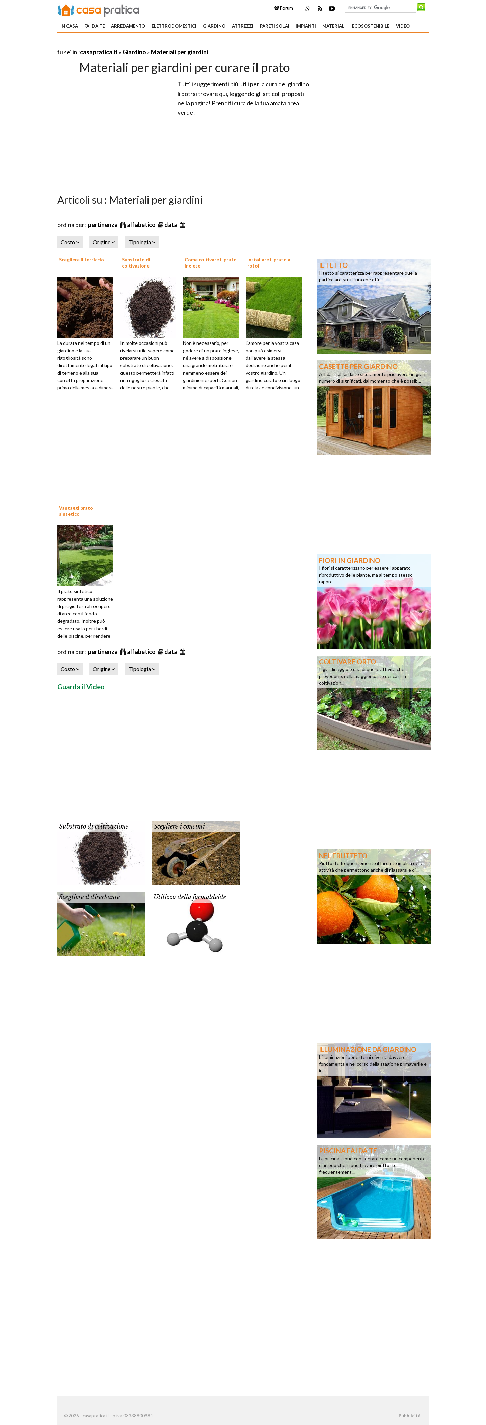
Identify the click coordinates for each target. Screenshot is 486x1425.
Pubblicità (409, 1415)
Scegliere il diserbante (89, 897)
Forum (283, 8)
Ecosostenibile (370, 26)
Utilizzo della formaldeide (190, 897)
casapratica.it (99, 52)
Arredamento (128, 26)
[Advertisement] (136, 43)
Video (403, 26)
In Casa (69, 26)
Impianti (306, 26)
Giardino (214, 26)
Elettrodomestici (174, 26)
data (171, 224)
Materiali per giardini (179, 52)
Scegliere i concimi (179, 826)
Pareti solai (274, 26)
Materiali (334, 26)
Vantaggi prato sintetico (76, 511)
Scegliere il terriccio (81, 259)
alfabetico (142, 224)
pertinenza (103, 224)
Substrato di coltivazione (136, 263)
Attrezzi (242, 26)
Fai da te (94, 26)
